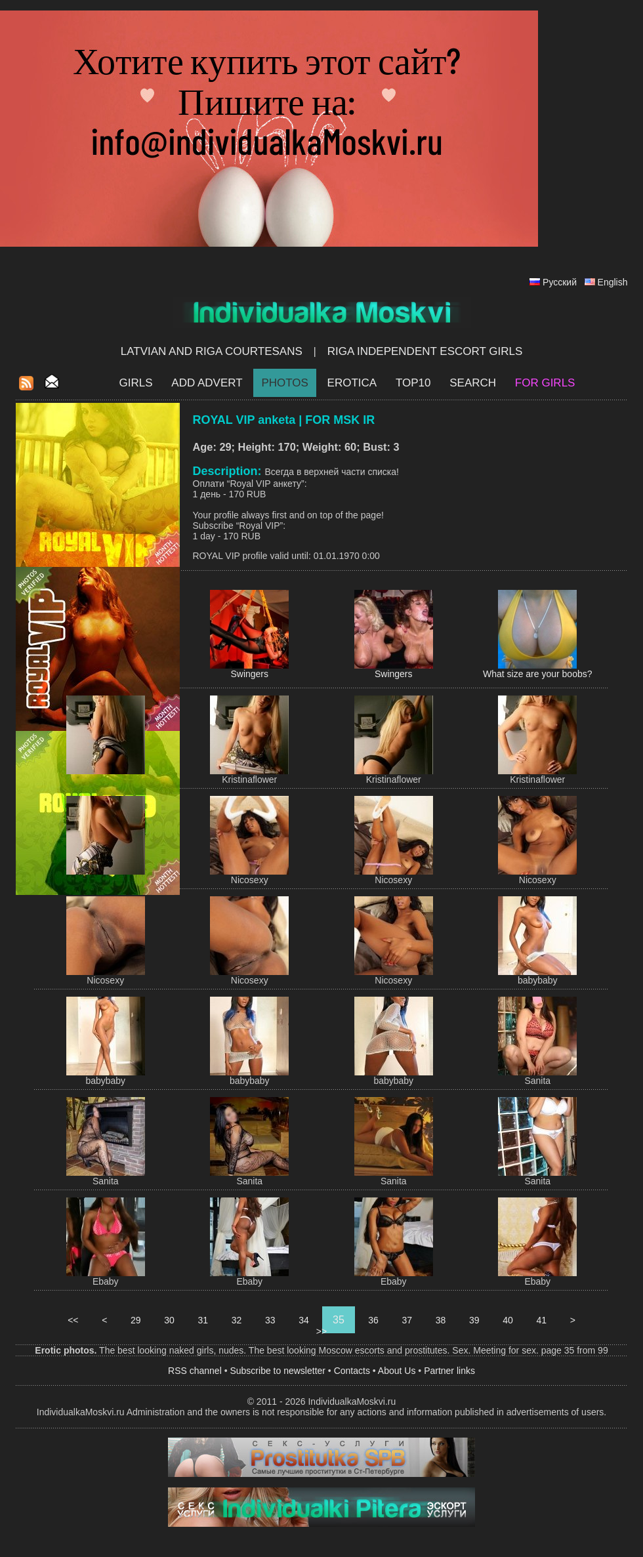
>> (321, 1331)
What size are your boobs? (537, 674)
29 (135, 1320)
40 (507, 1320)
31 (203, 1320)
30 (168, 1320)
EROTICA (352, 383)
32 (236, 1320)
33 (270, 1320)
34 (303, 1320)
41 (541, 1320)
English (613, 282)
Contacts (352, 1370)
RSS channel (195, 1370)
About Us (397, 1370)
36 (373, 1320)
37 (407, 1320)
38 (440, 1320)
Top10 (413, 383)
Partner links (449, 1370)
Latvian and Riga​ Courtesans (211, 351)
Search (472, 383)
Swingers (249, 674)
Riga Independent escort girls (425, 351)
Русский (560, 282)
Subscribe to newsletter (277, 1370)
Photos (284, 383)
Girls (136, 383)
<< (73, 1320)
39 (474, 1320)
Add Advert (206, 383)
